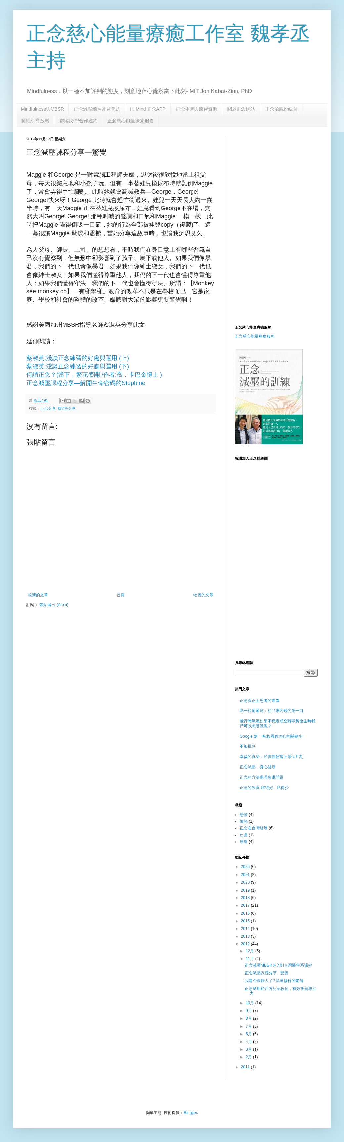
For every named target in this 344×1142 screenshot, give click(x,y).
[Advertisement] (287, 178)
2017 (246, 905)
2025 (246, 866)
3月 (249, 1049)
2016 (246, 913)
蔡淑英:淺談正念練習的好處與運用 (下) (77, 366)
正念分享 (48, 408)
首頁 (121, 595)
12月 (250, 951)
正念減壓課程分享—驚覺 (266, 973)
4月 (249, 1041)
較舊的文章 (203, 595)
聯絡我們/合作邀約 (78, 120)
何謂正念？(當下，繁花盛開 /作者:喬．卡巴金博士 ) (94, 374)
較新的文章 (38, 595)
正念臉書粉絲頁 (281, 109)
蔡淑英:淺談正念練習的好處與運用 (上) (77, 358)
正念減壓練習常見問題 (97, 109)
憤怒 (244, 821)
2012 (246, 944)
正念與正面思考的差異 (260, 700)
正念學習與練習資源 (196, 109)
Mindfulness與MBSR (42, 109)
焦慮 (244, 835)
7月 (249, 1026)
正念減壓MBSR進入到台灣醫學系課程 (278, 965)
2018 (246, 897)
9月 (249, 1011)
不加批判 (248, 746)
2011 (246, 1067)
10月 (250, 1003)
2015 (246, 921)
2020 (246, 882)
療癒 (244, 841)
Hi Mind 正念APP (147, 109)
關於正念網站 (241, 109)
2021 (246, 874)
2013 (246, 936)
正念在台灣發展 (254, 828)
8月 (249, 1018)
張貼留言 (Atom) (53, 604)
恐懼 (244, 814)
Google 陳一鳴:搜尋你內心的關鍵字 (271, 736)
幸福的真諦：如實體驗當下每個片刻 (271, 756)
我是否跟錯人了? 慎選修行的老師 (274, 980)
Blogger (190, 1112)
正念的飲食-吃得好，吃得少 (264, 787)
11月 (250, 958)
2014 (246, 928)
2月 (249, 1057)
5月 (249, 1034)
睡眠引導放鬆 (35, 120)
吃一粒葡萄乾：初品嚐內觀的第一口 (271, 710)
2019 (246, 890)
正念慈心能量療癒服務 (131, 120)
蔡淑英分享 (67, 408)
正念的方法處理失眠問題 (261, 777)
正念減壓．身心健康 (258, 767)
